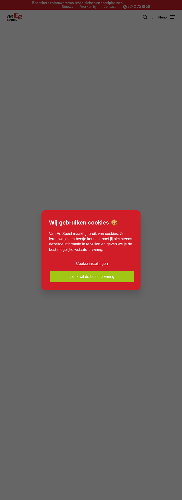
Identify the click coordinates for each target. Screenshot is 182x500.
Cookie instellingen (92, 263)
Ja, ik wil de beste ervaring (92, 277)
